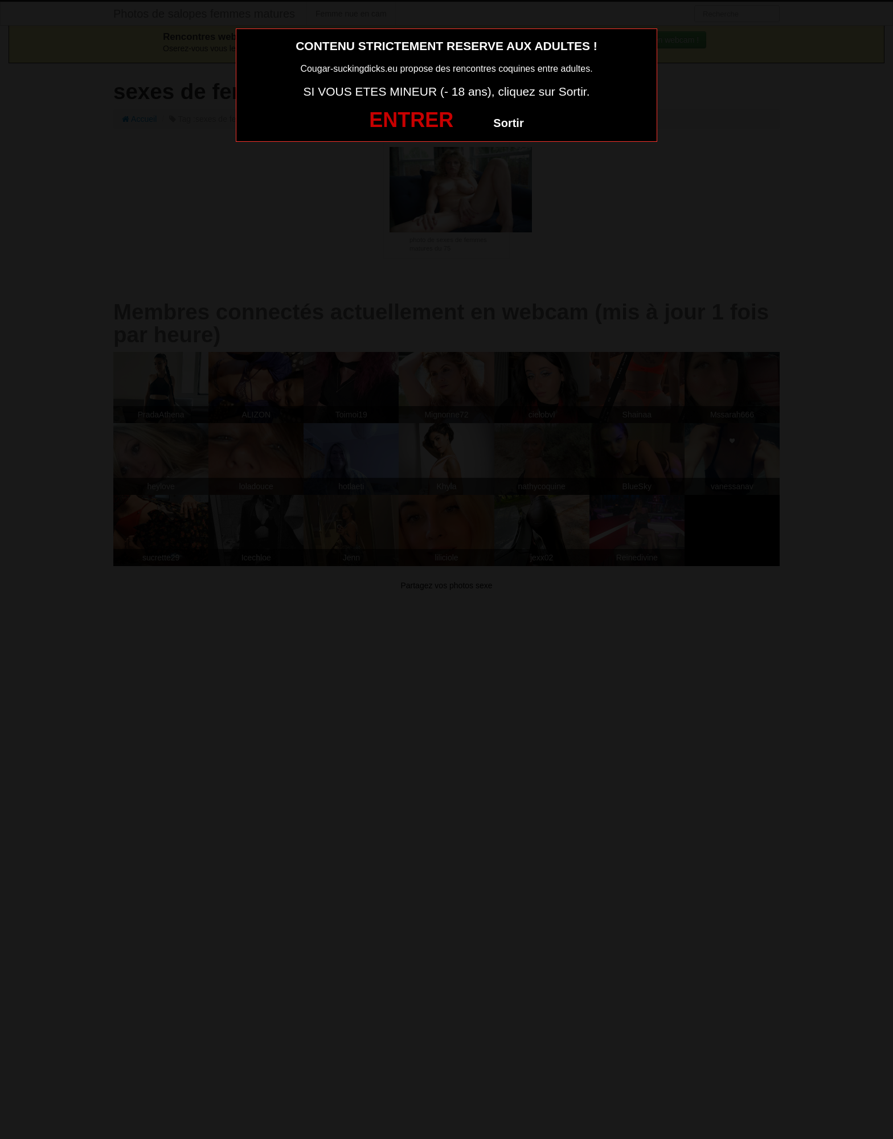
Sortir (508, 123)
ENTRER (411, 120)
